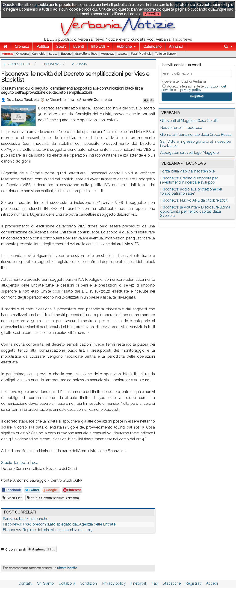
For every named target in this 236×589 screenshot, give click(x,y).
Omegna (22, 53)
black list (14, 497)
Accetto (152, 14)
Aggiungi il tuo (43, 549)
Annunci (176, 46)
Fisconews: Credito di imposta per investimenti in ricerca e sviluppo (189, 180)
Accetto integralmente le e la (194, 88)
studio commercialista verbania (54, 497)
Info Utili (98, 46)
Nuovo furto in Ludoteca (181, 127)
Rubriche (124, 46)
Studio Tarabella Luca (19, 462)
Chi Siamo (45, 583)
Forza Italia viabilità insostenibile (187, 171)
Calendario (152, 46)
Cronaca (22, 46)
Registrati (193, 583)
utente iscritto (67, 568)
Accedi (212, 583)
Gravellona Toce (86, 53)
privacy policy (190, 90)
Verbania (7, 53)
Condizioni (88, 583)
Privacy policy (114, 583)
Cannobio (38, 53)
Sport (61, 46)
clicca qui (89, 9)
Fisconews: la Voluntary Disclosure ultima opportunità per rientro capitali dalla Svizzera (195, 211)
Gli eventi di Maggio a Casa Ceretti (189, 120)
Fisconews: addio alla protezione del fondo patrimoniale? (191, 191)
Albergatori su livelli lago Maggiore (189, 152)
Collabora (67, 583)
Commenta (100, 100)
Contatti (25, 583)
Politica (42, 46)
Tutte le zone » (165, 53)
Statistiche (172, 583)
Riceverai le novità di (184, 81)
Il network (138, 583)
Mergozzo (107, 53)
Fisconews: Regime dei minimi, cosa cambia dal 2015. (48, 530)
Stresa (53, 53)
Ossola (122, 53)
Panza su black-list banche (25, 519)
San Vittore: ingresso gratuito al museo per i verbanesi (196, 143)
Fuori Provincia (141, 53)
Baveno (66, 53)
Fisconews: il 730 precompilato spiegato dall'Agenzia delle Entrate (59, 524)
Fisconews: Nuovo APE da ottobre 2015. (194, 200)
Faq (155, 583)
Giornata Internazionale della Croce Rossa (195, 134)
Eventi (78, 46)
